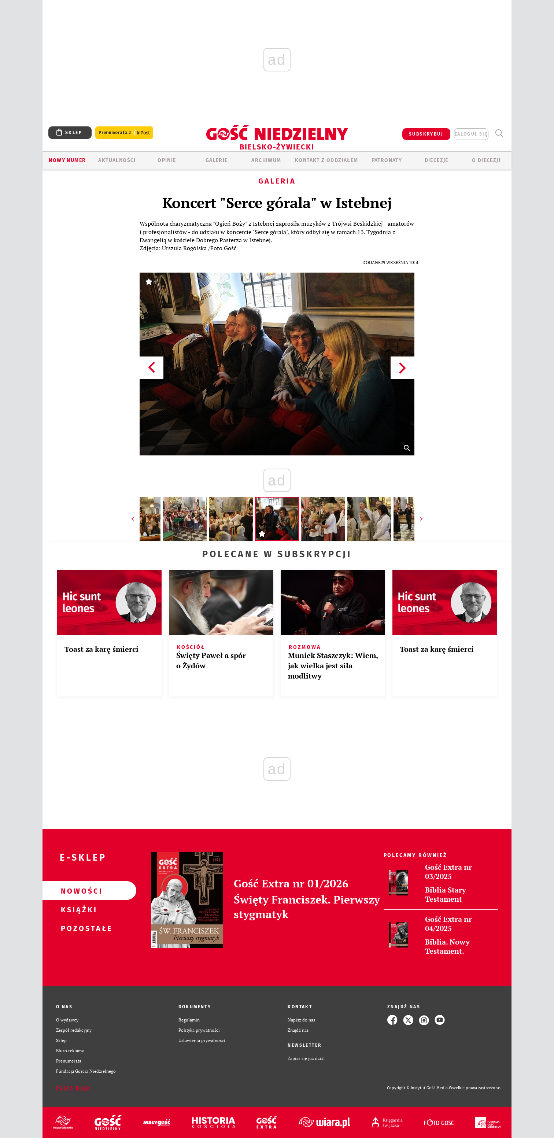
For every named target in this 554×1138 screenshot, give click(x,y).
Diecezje (436, 160)
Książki (78, 909)
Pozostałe (78, 928)
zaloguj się (471, 134)
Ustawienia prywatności (201, 1040)
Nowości (78, 891)
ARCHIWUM (266, 160)
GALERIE (217, 160)
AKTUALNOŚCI (117, 160)
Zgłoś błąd (73, 1088)
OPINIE (167, 160)
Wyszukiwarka (499, 133)
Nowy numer (67, 160)
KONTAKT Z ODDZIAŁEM (326, 160)
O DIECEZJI (486, 160)
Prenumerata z (124, 133)
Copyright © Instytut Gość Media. (418, 1088)
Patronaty (387, 160)
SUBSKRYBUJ (426, 134)
